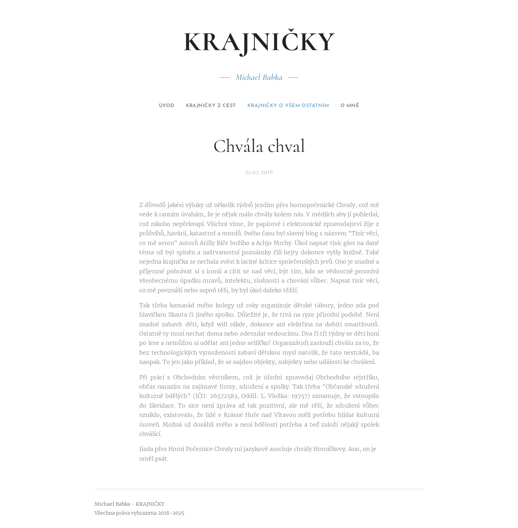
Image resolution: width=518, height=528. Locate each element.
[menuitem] (155, 106)
